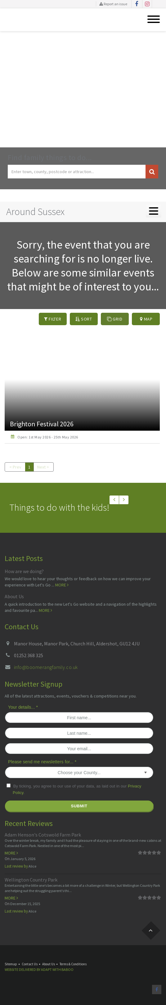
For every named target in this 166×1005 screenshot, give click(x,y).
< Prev (15, 467)
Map (146, 319)
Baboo (67, 969)
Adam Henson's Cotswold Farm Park (43, 835)
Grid (114, 319)
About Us (14, 596)
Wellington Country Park (31, 880)
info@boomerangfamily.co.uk (46, 667)
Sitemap (11, 964)
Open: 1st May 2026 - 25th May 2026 (47, 437)
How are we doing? (24, 571)
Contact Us (30, 964)
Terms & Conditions (73, 964)
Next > (43, 467)
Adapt (46, 969)
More (62, 585)
